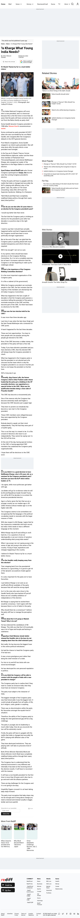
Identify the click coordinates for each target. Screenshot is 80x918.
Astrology (40, 900)
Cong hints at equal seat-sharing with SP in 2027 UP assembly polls (61, 174)
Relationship (58, 889)
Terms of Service (23, 914)
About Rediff (3, 914)
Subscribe (6, 814)
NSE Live (48, 884)
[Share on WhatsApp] (59, 914)
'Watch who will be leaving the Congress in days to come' (60, 167)
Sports (39, 889)
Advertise (9, 913)
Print (30, 808)
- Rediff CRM (29, 899)
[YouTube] (74, 914)
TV (59, 4)
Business (39, 884)
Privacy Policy (17, 914)
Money (30, 4)
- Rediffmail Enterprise (30, 887)
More (67, 4)
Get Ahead (39, 894)
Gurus (53, 4)
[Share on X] (63, 914)
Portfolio (48, 893)
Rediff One (30, 884)
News (19, 4)
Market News (48, 887)
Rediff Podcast (39, 903)
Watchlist (49, 890)
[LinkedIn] (78, 914)
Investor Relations (31, 914)
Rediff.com (51, 913)
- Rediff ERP (30, 902)
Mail (10, 4)
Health (57, 881)
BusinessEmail (42, 4)
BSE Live (48, 881)
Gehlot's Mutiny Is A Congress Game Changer (58, 171)
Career (57, 886)
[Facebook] (67, 914)
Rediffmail (30, 881)
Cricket (39, 891)
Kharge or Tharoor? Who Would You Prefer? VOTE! (60, 164)
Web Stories (47, 230)
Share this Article (9, 62)
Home (3, 4)
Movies (39, 886)
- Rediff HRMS (29, 895)
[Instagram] (70, 914)
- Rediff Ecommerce (30, 891)
